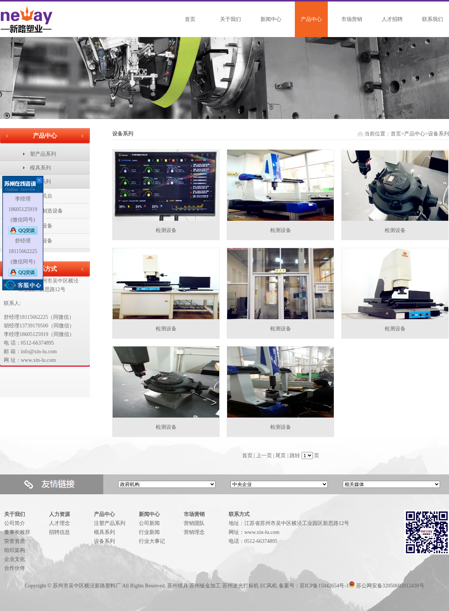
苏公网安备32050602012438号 (390, 586)
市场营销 (351, 19)
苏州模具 (177, 586)
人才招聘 (392, 19)
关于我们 (230, 19)
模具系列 (40, 168)
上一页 (264, 455)
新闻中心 (270, 19)
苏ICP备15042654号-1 (324, 586)
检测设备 (166, 230)
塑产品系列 (43, 154)
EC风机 (268, 586)
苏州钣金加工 (205, 586)
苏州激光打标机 (240, 586)
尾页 (280, 455)
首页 (190, 19)
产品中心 (311, 19)
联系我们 (432, 19)
